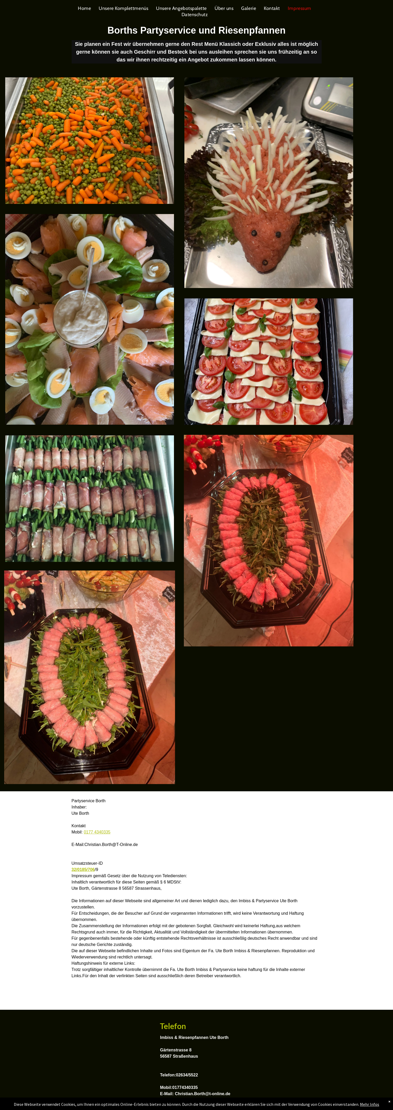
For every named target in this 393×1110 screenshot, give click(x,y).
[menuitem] (84, 8)
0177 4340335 (97, 832)
